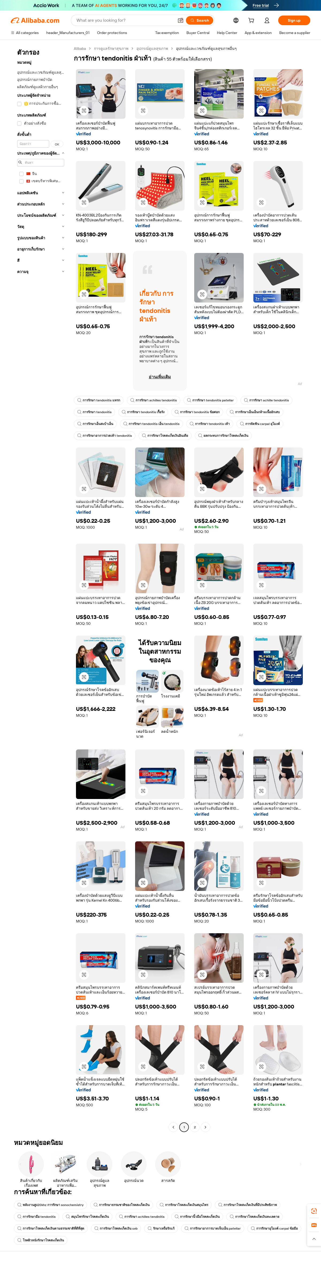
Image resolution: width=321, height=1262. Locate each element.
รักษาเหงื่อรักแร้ (161, 1228)
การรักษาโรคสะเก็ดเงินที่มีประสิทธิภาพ (247, 1205)
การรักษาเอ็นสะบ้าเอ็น (95, 424)
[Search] (199, 20)
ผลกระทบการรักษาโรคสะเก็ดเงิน (223, 436)
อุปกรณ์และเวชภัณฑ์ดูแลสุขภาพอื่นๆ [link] (206, 48)
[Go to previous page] (173, 1127)
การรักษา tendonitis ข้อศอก (197, 412)
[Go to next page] (205, 1127)
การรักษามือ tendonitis (36, 1217)
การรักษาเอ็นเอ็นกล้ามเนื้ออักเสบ (255, 412)
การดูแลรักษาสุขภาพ (111, 48)
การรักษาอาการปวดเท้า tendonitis (104, 436)
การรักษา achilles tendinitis (142, 1217)
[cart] (252, 21)
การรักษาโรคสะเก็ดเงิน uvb (115, 1228)
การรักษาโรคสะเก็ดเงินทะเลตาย (254, 1217)
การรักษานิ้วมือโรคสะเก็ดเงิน (197, 1217)
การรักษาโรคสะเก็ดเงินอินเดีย (165, 436)
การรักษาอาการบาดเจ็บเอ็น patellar (213, 1228)
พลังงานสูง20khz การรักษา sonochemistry (50, 1205)
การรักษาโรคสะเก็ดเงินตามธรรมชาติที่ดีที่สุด (50, 1228)
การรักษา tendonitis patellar (210, 400)
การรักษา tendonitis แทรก (98, 400)
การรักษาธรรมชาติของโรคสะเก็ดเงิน (122, 1205)
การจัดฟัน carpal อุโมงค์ (260, 424)
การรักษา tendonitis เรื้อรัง (143, 412)
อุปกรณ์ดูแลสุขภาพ (152, 48)
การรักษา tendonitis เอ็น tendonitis (151, 424)
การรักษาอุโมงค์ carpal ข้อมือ (274, 1228)
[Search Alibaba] (125, 20)
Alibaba (80, 48)
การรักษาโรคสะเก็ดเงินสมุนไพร (184, 1205)
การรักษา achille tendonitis (266, 400)
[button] (180, 20)
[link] (314, 1211)
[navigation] (40, 588)
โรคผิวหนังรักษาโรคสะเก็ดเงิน (40, 1240)
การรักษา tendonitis (94, 412)
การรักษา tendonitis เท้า (210, 424)
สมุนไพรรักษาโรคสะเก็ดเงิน (87, 1217)
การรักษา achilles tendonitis (153, 400)
